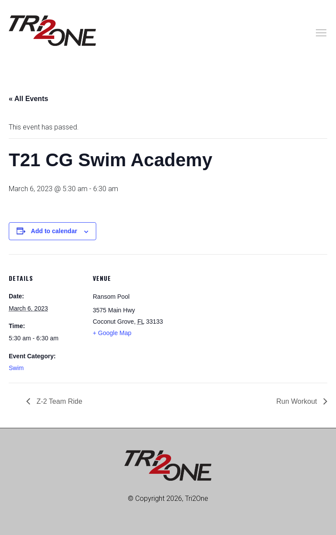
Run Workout (297, 401)
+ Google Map (112, 332)
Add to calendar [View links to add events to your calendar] (54, 230)
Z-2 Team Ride (58, 401)
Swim (16, 367)
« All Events (28, 98)
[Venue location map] (223, 315)
